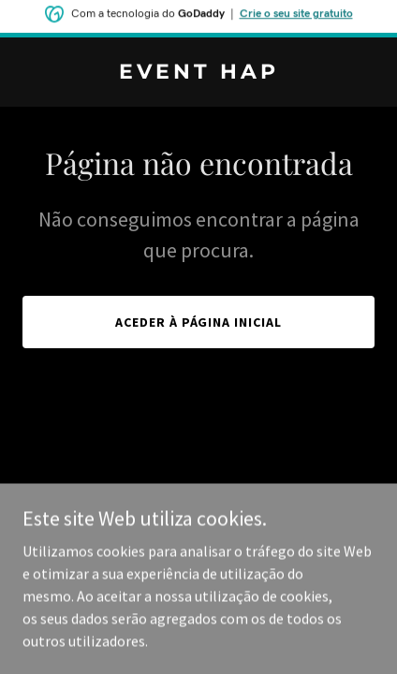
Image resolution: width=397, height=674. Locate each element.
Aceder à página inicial (199, 322)
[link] (198, 73)
